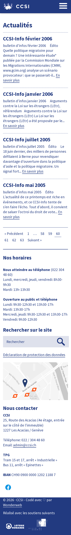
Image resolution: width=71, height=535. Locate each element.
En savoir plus (13, 125)
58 (42, 233)
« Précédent (14, 233)
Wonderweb (12, 505)
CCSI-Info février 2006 (27, 38)
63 (22, 240)
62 (14, 240)
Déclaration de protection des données (34, 354)
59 (50, 233)
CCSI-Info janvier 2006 (28, 94)
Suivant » (35, 240)
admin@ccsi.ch (24, 445)
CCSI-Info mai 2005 (24, 185)
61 (6, 240)
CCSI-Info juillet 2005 (26, 139)
